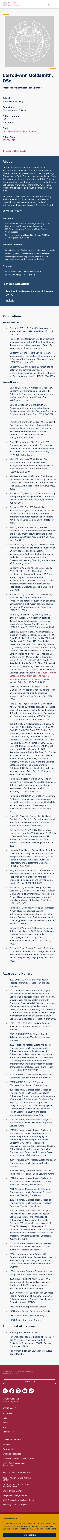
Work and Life (9, 1449)
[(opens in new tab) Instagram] (18, 1390)
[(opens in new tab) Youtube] (24, 1390)
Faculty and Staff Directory (16, 151)
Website (11, 300)
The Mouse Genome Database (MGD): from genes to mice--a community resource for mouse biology (33, 675)
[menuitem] (48, 4)
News (5, 1427)
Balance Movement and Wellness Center (17, 1479)
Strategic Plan (8, 1432)
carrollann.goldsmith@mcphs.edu (19, 131)
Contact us (29, 1382)
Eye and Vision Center (12, 1491)
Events (5, 1422)
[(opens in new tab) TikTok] (31, 1390)
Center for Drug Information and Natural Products (16, 1485)
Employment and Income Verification (18, 1458)
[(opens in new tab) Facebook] (11, 1390)
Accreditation (8, 1413)
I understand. (29, 1535)
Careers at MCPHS (12, 1439)
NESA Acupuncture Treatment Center (18, 1500)
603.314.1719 (9, 140)
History (6, 1418)
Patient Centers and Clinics (17, 1473)
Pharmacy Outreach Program (15, 1504)
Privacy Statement (48, 1529)
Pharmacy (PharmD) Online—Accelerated (23, 271)
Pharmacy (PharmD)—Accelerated (20, 275)
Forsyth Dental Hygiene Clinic (15, 1495)
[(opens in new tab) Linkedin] (5, 1390)
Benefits (6, 1444)
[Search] (48, 4)
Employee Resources (12, 1454)
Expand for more (11, 211)
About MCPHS (9, 1408)
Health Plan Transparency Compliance (14, 1464)
